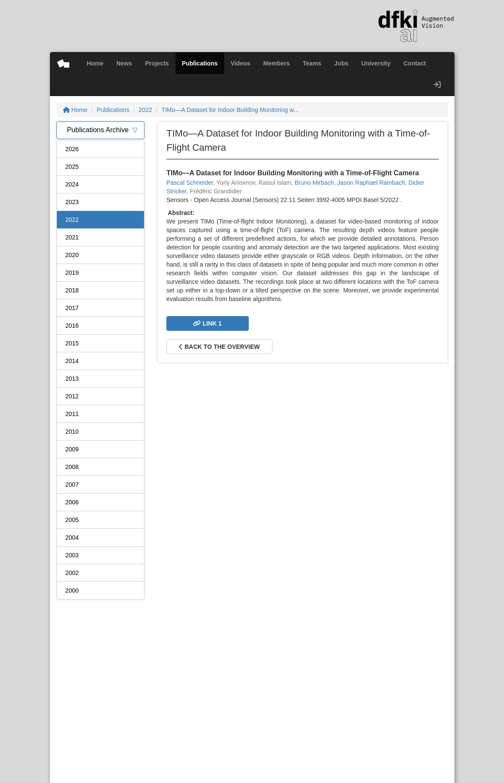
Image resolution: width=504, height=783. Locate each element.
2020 (72, 255)
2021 (72, 237)
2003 (72, 555)
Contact (415, 63)
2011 (72, 413)
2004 (72, 537)
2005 (72, 519)
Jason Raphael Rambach (371, 182)
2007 (72, 484)
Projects (157, 63)
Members (276, 63)
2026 (72, 149)
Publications (200, 63)
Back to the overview (219, 346)
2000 (72, 590)
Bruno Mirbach (314, 182)
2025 (72, 166)
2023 (72, 202)
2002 (72, 572)
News (124, 63)
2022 (145, 109)
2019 (72, 272)
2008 (72, 466)
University (376, 63)
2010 (72, 431)
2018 (72, 290)
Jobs (341, 63)
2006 (72, 502)
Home (95, 63)
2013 (72, 378)
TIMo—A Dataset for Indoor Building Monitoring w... (229, 109)
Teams (312, 63)
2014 (72, 360)
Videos (240, 63)
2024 (72, 184)
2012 (72, 396)
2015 (72, 343)
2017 (72, 307)
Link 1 (207, 323)
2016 (72, 325)
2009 (72, 449)
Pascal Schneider (189, 182)
